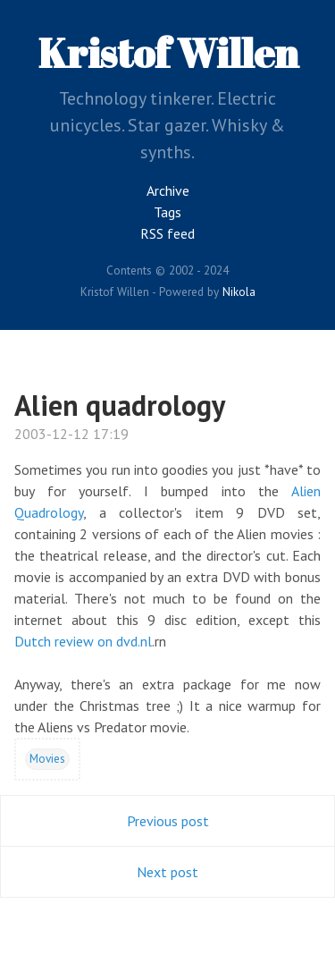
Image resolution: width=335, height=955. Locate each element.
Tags (167, 212)
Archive (168, 190)
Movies (47, 758)
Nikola (238, 291)
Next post (167, 872)
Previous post (168, 821)
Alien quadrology (119, 405)
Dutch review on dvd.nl (83, 641)
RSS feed (167, 233)
